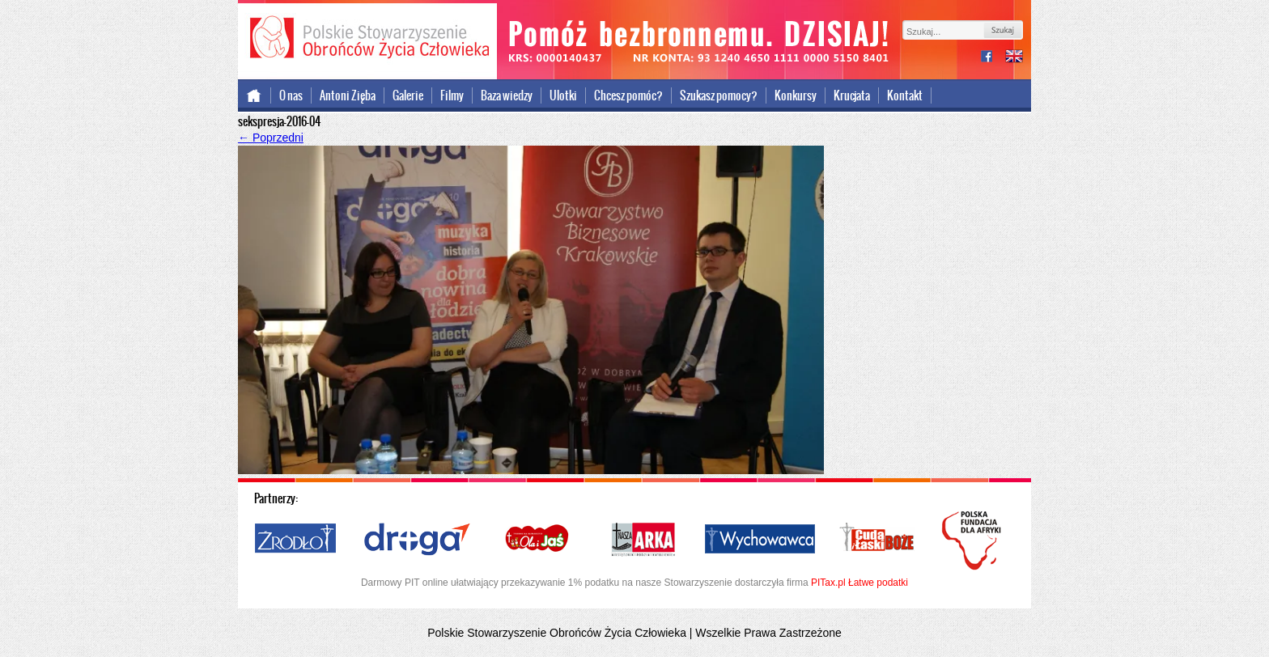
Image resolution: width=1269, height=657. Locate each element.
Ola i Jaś (538, 540)
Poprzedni (270, 137)
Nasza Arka (643, 540)
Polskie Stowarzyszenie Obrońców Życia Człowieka (367, 39)
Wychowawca (760, 540)
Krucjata (852, 95)
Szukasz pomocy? (719, 95)
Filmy (452, 95)
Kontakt (905, 95)
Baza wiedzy (507, 95)
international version (1014, 58)
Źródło (296, 540)
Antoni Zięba (348, 95)
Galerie (408, 95)
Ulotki (563, 95)
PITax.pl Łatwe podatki (859, 582)
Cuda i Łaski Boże (877, 540)
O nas (291, 95)
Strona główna (254, 95)
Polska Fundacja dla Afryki (974, 540)
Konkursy (796, 95)
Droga (417, 540)
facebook (993, 58)
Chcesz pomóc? (628, 95)
